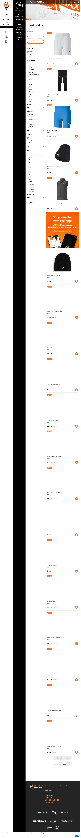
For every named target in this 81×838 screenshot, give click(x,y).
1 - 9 (54, 763)
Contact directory (48, 790)
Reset (30, 202)
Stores (67, 785)
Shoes (19, 24)
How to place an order (70, 788)
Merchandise (19, 29)
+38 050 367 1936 (49, 797)
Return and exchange (60, 788)
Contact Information (49, 785)
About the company (49, 788)
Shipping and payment (60, 785)
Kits (19, 14)
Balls (19, 34)
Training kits (19, 19)
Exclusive (19, 37)
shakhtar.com (49, 803)
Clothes (19, 22)
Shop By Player (19, 17)
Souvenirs (19, 27)
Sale (19, 39)
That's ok (77, 835)
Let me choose (4, 835)
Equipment (19, 32)
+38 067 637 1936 (49, 795)
